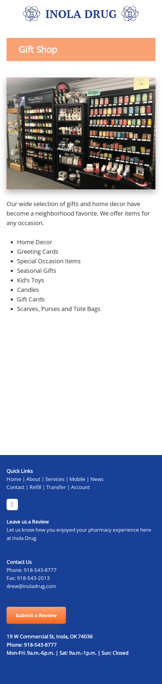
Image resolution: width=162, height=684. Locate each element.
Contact (15, 486)
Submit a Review (36, 615)
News (97, 478)
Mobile (77, 478)
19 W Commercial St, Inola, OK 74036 (50, 636)
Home (14, 478)
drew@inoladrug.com (31, 585)
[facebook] (12, 504)
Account (80, 486)
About (33, 478)
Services (54, 478)
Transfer (56, 486)
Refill (35, 486)
